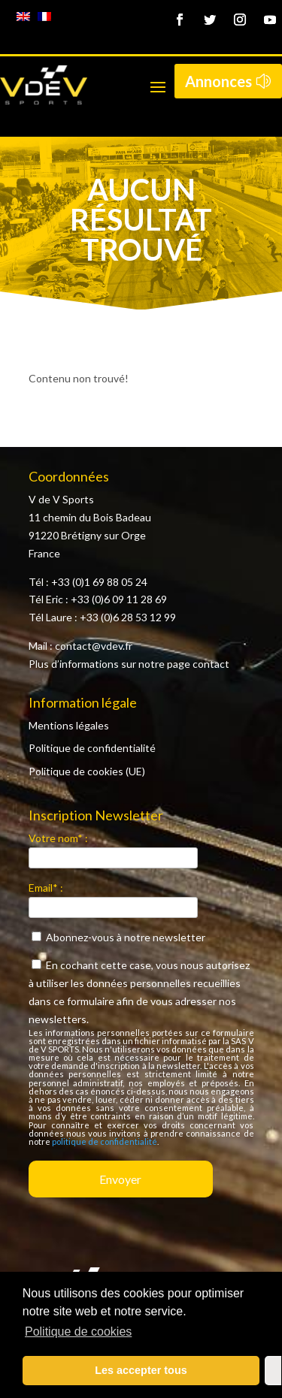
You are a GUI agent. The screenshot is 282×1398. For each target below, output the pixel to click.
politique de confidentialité (104, 1141)
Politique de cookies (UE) (87, 771)
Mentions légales (69, 725)
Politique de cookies (78, 1331)
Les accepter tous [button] (140, 1370)
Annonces (218, 81)
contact (211, 663)
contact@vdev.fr (93, 645)
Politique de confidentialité (92, 747)
